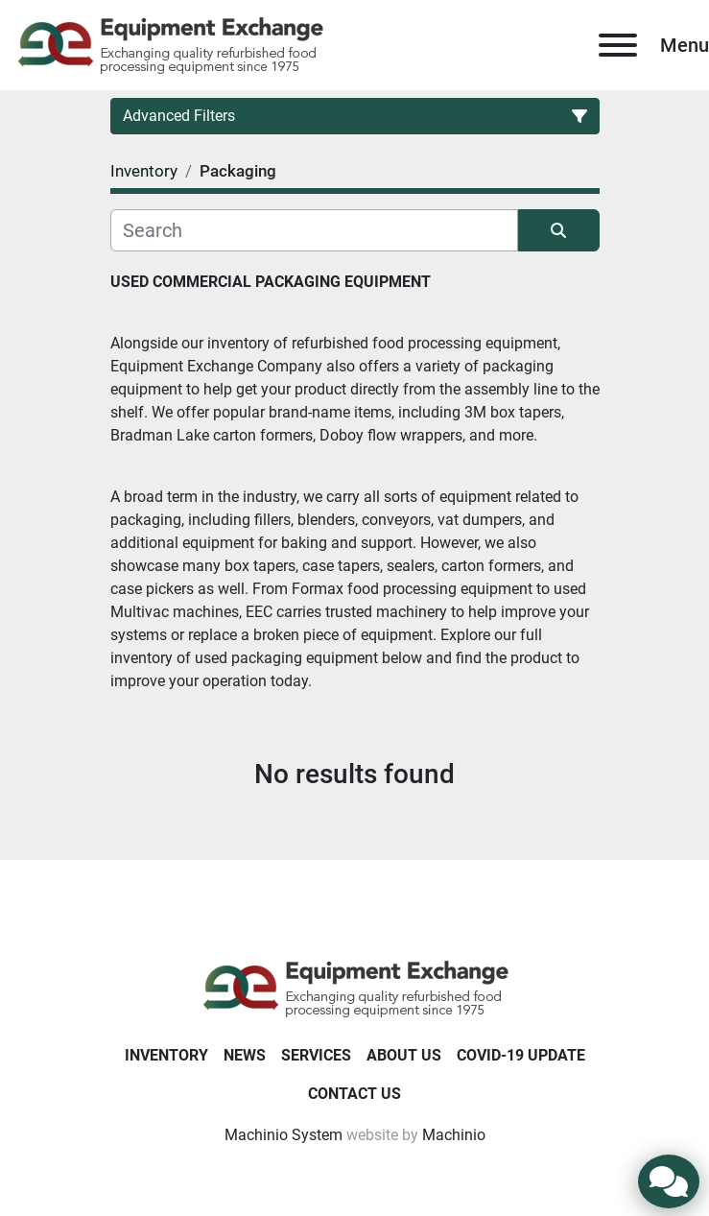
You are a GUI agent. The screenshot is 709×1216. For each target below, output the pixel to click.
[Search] (314, 230)
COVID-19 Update (521, 1055)
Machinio (453, 1135)
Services (316, 1055)
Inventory (166, 1055)
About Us (403, 1055)
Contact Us (354, 1094)
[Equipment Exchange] (354, 987)
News (245, 1055)
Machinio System (284, 1135)
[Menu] (618, 45)
